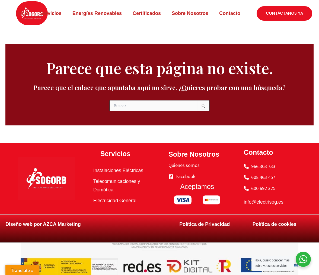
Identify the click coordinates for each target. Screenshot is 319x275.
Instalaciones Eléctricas (118, 170)
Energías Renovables (97, 13)
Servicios (51, 13)
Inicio (22, 13)
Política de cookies (274, 224)
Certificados (147, 13)
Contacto (229, 13)
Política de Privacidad (204, 224)
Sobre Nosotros (190, 13)
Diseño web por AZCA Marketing (43, 224)
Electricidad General (115, 200)
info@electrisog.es (264, 202)
